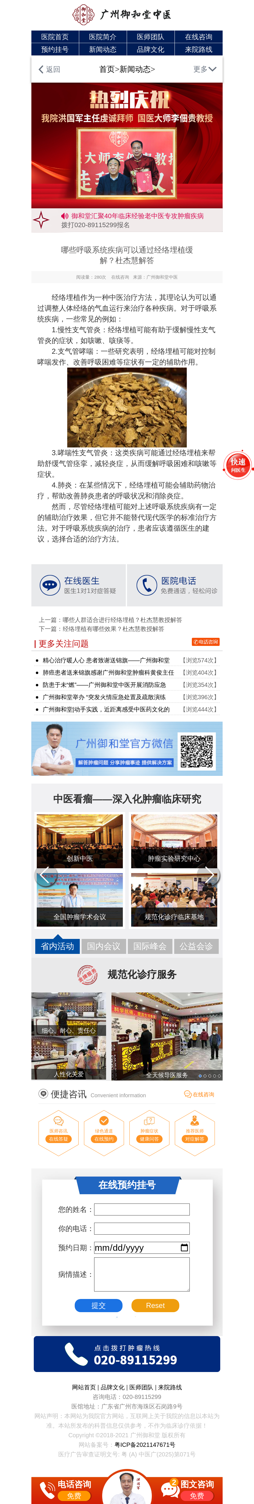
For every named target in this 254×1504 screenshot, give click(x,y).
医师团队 (150, 37)
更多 (200, 69)
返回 (53, 69)
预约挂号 (55, 49)
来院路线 (198, 49)
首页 (107, 69)
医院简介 (103, 37)
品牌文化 (150, 49)
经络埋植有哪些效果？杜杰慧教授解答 (113, 629)
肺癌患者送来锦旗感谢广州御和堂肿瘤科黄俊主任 (108, 672)
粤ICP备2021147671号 (145, 1444)
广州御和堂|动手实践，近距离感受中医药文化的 (106, 709)
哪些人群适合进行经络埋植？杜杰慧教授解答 (122, 620)
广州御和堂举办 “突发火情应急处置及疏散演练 (104, 697)
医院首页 (55, 37)
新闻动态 (103, 49)
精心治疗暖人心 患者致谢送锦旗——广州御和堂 (106, 660)
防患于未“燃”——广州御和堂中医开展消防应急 (104, 685)
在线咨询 (198, 37)
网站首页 (85, 1387)
